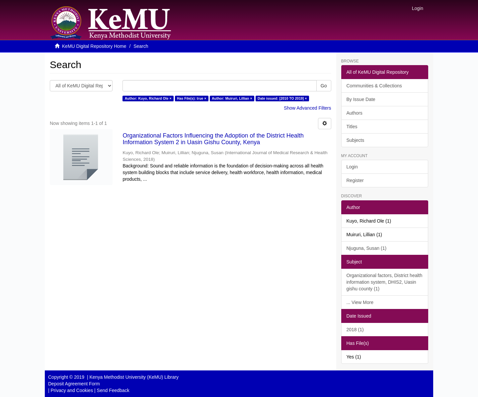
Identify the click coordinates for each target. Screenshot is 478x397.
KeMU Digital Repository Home (94, 46)
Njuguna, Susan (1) (367, 248)
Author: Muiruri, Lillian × (232, 98)
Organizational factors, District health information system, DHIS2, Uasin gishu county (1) (385, 282)
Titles (352, 126)
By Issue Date (361, 99)
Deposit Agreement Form (74, 383)
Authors (354, 113)
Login (352, 166)
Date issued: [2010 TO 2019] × (282, 98)
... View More (360, 302)
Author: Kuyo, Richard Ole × (148, 98)
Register (355, 180)
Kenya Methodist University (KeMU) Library (133, 377)
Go (324, 85)
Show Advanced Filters (307, 108)
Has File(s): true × (191, 98)
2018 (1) (355, 329)
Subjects (355, 140)
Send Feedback (113, 390)
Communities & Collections (374, 85)
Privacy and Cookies (72, 390)
